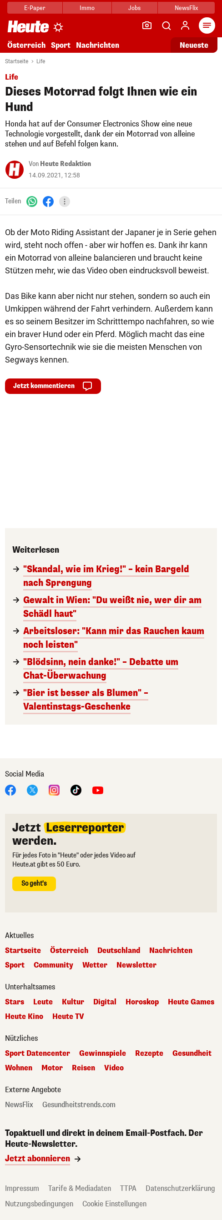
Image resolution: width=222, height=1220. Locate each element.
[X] (32, 789)
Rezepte (149, 1053)
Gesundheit (192, 1053)
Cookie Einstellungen (114, 1204)
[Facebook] (48, 201)
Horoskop (142, 1002)
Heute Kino (24, 1016)
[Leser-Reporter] (146, 25)
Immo (87, 8)
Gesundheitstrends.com (79, 1104)
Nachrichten (97, 45)
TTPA (128, 1188)
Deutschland (118, 950)
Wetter (94, 965)
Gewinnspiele (102, 1053)
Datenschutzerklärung (180, 1188)
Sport (61, 45)
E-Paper (34, 8)
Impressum (22, 1188)
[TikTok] (76, 789)
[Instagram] (54, 789)
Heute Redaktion (65, 164)
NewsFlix (186, 8)
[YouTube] (97, 789)
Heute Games (191, 1002)
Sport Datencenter (37, 1053)
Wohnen (18, 1068)
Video (114, 1068)
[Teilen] (64, 201)
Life (40, 61)
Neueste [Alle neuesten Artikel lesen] (194, 45)
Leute (43, 1002)
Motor (52, 1068)
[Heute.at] (28, 26)
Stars (14, 1002)
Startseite (16, 61)
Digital (104, 1002)
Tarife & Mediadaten (79, 1188)
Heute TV (68, 1016)
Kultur (73, 1002)
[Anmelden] (185, 25)
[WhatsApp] (31, 201)
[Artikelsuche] (166, 25)
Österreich (26, 45)
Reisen (83, 1068)
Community (53, 965)
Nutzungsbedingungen (39, 1204)
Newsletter (136, 965)
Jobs (134, 8)
